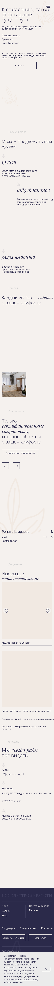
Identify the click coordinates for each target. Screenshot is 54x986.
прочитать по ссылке (26, 979)
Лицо (5, 906)
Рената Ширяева (15, 531)
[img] (24, 501)
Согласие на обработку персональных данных (24, 727)
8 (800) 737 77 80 (11, 793)
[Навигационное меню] (48, 6)
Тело (4, 915)
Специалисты (28, 928)
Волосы (6, 910)
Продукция (8, 928)
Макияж (34, 910)
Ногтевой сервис (39, 906)
